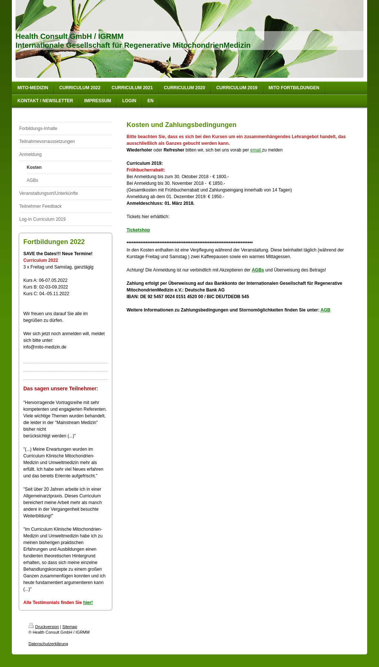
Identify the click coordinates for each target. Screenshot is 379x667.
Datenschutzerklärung (48, 643)
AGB (326, 310)
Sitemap (69, 626)
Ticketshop (138, 230)
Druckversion (43, 626)
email (255, 150)
